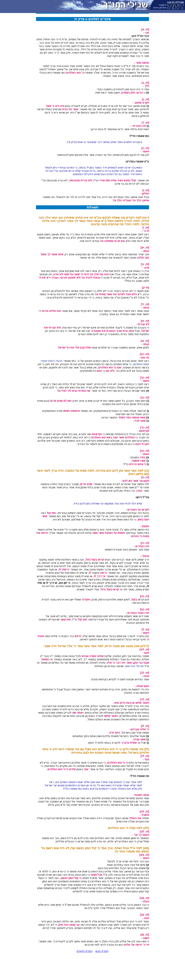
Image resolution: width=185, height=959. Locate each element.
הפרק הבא (101, 951)
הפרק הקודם (84, 951)
